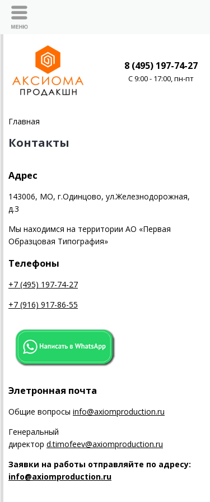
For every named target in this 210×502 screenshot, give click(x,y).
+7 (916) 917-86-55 (43, 304)
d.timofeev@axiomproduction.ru (104, 444)
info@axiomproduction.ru (119, 411)
